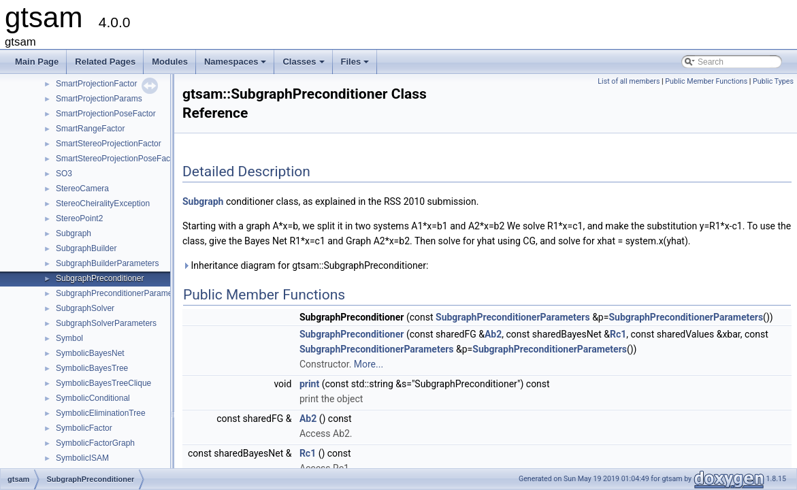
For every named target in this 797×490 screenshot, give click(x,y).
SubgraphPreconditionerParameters (121, 293)
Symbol (69, 338)
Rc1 (618, 334)
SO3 (64, 173)
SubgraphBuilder (86, 248)
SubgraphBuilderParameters (107, 263)
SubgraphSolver (85, 308)
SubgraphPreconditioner (100, 278)
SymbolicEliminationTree (101, 413)
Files (356, 65)
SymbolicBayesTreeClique (103, 383)
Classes (304, 65)
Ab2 (493, 334)
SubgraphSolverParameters (106, 323)
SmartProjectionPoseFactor (106, 113)
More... (368, 364)
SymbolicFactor (84, 428)
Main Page (37, 61)
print (309, 383)
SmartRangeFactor (90, 128)
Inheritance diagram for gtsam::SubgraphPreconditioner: (305, 265)
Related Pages (105, 61)
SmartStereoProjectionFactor (108, 143)
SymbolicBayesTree (92, 368)
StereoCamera (82, 188)
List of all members (629, 81)
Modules (170, 61)
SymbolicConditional (93, 398)
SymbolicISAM (82, 458)
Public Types (773, 81)
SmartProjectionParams (99, 98)
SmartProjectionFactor (96, 83)
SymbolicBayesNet (90, 353)
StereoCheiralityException (103, 203)
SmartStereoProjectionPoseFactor (118, 158)
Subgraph (73, 233)
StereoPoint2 (79, 218)
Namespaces (236, 65)
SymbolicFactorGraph (95, 443)
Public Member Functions (706, 81)
